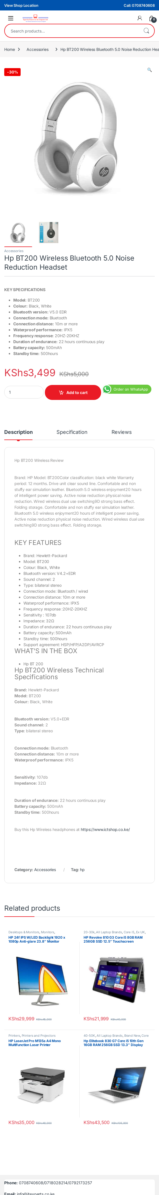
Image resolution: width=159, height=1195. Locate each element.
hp (82, 869)
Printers (14, 1036)
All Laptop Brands (109, 932)
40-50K (89, 1036)
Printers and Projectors (39, 1036)
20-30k (89, 932)
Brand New (132, 1036)
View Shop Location (21, 5)
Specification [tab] (71, 432)
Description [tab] (18, 432)
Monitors (47, 932)
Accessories (37, 49)
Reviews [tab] (122, 432)
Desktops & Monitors (23, 932)
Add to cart (77, 392)
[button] (149, 69)
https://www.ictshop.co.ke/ (105, 829)
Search (146, 30)
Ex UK (140, 932)
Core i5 (129, 932)
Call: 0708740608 (139, 5)
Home (9, 49)
